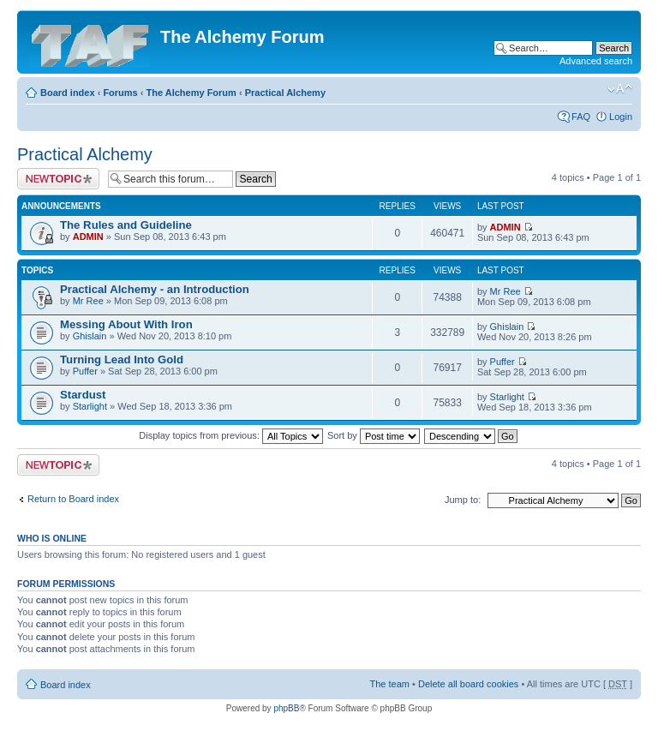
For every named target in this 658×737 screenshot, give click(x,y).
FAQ (580, 116)
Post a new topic (58, 178)
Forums (120, 92)
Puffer (85, 371)
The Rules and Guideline (126, 225)
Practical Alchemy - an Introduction (154, 289)
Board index (67, 92)
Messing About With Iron (126, 324)
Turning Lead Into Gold (121, 359)
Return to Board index (73, 499)
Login (620, 116)
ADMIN (88, 236)
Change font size (619, 89)
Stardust (83, 394)
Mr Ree (88, 301)
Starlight (90, 406)
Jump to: (463, 499)
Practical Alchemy (285, 92)
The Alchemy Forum (191, 92)
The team (390, 684)
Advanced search (595, 61)
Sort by (373, 435)
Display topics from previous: (231, 435)
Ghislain (90, 336)
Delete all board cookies (468, 684)
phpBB (286, 708)
